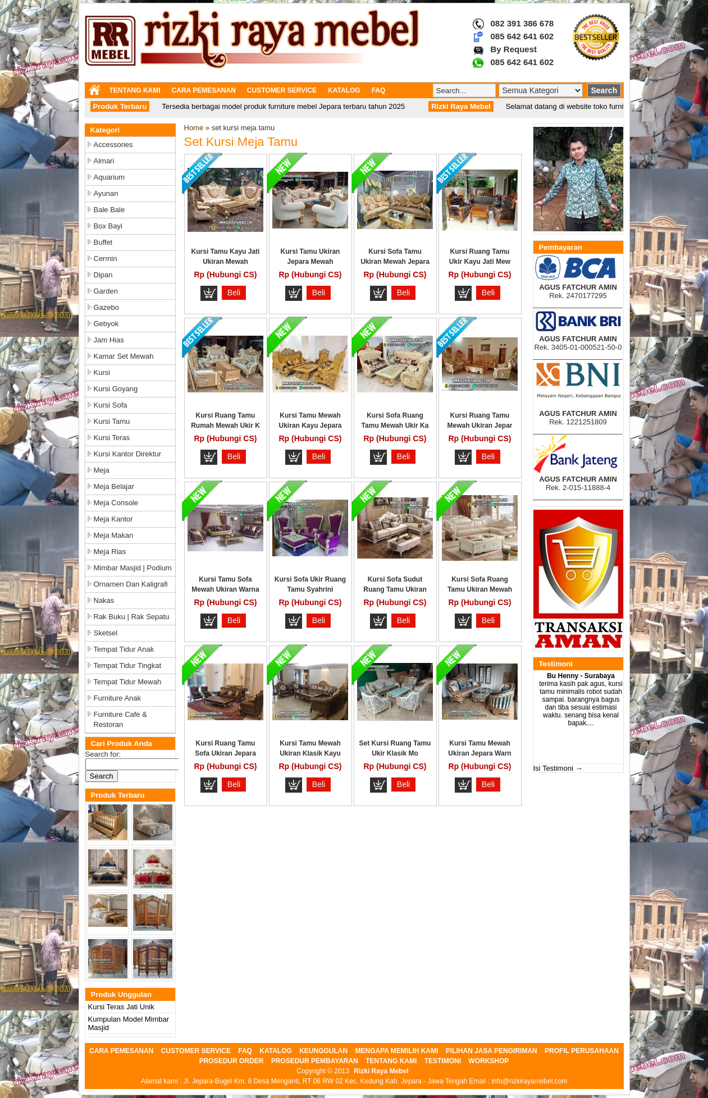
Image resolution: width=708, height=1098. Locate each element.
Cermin (105, 258)
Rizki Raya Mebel (381, 1071)
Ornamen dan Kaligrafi (131, 584)
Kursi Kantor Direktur (128, 454)
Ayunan (106, 193)
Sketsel (106, 633)
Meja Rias (110, 551)
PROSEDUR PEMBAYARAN (314, 1061)
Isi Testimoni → (558, 768)
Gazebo (107, 307)
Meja (101, 470)
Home (194, 127)
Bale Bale (109, 209)
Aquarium (109, 177)
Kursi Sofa (110, 405)
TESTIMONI (442, 1061)
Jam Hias (109, 340)
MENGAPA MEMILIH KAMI (396, 1051)
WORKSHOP (488, 1061)
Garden (106, 291)
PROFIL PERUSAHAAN (582, 1051)
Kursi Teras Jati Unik (121, 1007)
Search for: (103, 754)
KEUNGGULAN (323, 1051)
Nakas (104, 600)
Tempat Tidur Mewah (128, 682)
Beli (233, 292)
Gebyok (106, 323)
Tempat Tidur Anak (124, 649)
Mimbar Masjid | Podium (133, 568)
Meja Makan (114, 535)
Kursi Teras (112, 437)
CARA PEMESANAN (204, 90)
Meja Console (116, 502)
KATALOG (344, 90)
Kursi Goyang (116, 389)
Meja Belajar (114, 486)
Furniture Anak (117, 698)
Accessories (113, 144)
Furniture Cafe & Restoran (120, 719)
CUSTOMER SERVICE (282, 90)
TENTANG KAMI (135, 90)
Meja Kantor (113, 519)
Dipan (103, 275)
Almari (104, 161)
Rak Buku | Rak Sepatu (132, 616)
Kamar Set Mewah (124, 356)
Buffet (103, 242)
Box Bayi (108, 226)
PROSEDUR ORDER (231, 1061)
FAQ (379, 90)
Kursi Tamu (112, 421)
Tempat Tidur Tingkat (128, 665)
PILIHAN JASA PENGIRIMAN (491, 1051)
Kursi (102, 372)
